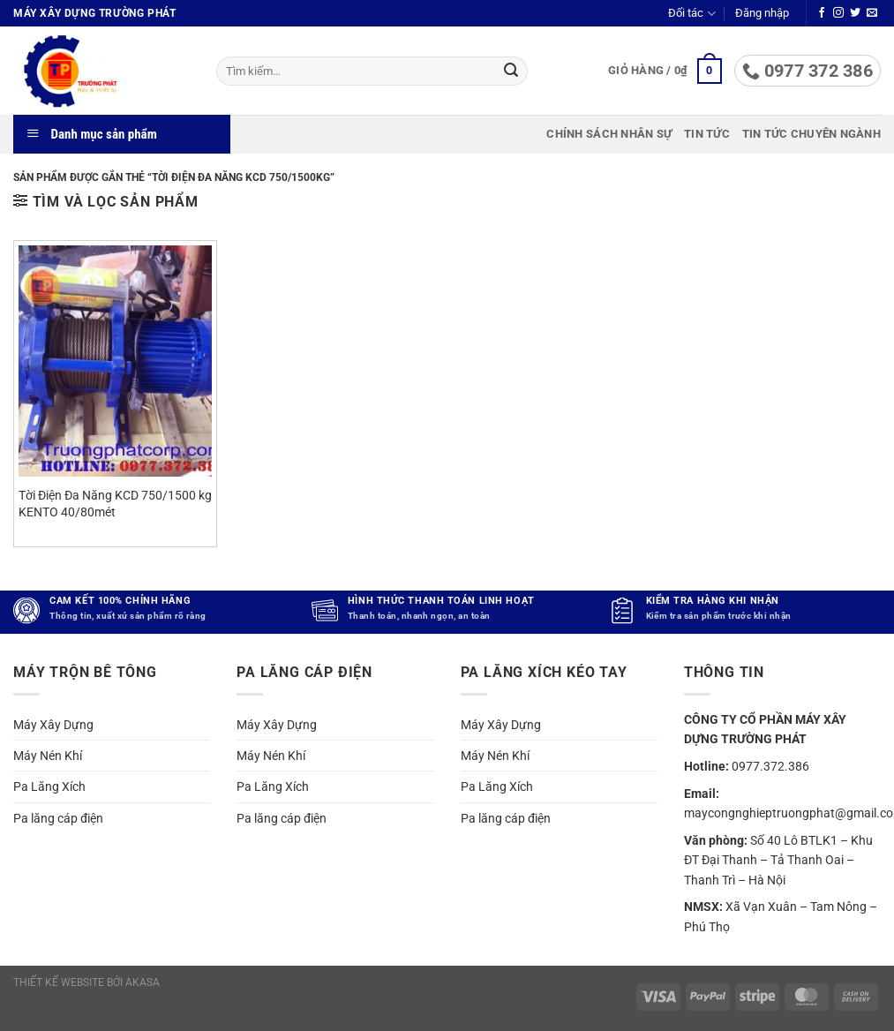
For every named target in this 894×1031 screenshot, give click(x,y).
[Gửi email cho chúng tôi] (872, 13)
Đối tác (691, 13)
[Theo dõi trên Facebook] (821, 13)
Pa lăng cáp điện (58, 818)
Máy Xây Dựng (53, 725)
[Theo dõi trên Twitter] (855, 13)
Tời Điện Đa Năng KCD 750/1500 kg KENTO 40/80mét (115, 504)
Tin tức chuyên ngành (811, 133)
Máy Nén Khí (47, 756)
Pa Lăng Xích (49, 786)
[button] (762, 13)
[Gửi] (511, 71)
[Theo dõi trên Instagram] (838, 13)
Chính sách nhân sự (609, 133)
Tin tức (707, 133)
